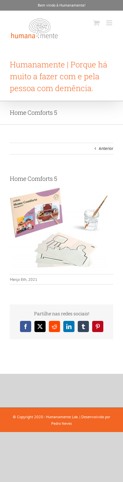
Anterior (106, 148)
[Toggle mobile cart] (96, 22)
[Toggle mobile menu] (109, 22)
